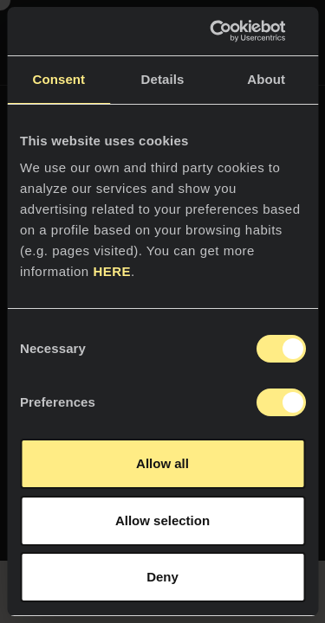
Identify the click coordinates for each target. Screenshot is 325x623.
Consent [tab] (58, 79)
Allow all (162, 463)
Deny (162, 576)
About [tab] (266, 79)
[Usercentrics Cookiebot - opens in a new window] (231, 31)
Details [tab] (163, 79)
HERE (112, 271)
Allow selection (162, 520)
